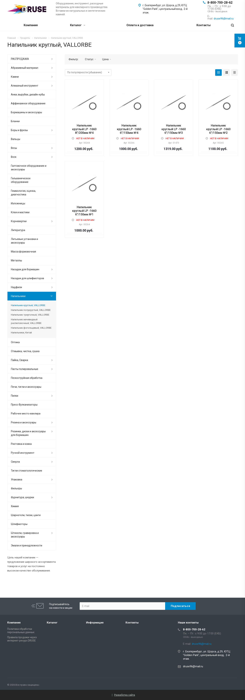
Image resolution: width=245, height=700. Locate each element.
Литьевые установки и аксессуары (24, 241)
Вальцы (15, 139)
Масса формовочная (23, 251)
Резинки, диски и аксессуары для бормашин (28, 433)
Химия (15, 506)
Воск (13, 156)
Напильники (18, 296)
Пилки (14, 395)
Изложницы (18, 203)
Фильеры (16, 488)
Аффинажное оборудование (28, 103)
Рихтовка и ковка (21, 443)
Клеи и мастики (20, 212)
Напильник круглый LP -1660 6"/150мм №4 (129, 129)
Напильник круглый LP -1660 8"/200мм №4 (84, 129)
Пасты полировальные (24, 369)
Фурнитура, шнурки (22, 497)
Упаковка (16, 479)
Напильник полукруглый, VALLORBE (31, 310)
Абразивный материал (24, 67)
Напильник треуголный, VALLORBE (30, 314)
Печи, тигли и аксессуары (26, 386)
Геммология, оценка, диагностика (23, 192)
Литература (18, 230)
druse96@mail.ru (193, 666)
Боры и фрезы (19, 130)
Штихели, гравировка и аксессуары (25, 534)
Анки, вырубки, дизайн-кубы (28, 94)
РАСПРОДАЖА (20, 58)
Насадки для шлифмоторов (27, 278)
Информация (94, 622)
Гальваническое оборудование (21, 180)
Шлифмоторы (19, 524)
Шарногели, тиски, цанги (26, 515)
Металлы (16, 260)
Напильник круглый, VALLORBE (28, 305)
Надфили (16, 287)
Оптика (15, 342)
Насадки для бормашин (25, 269)
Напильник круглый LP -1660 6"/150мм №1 (84, 210)
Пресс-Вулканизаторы (24, 404)
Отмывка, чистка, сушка (25, 351)
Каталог (77, 25)
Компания (31, 25)
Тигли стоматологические (26, 470)
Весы (14, 148)
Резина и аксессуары (23, 422)
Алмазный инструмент (24, 85)
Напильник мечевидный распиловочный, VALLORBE (26, 321)
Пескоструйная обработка (26, 377)
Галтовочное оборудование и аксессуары (28, 167)
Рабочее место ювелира (25, 413)
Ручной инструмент (22, 452)
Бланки (15, 121)
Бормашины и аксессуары (26, 112)
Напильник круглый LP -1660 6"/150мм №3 (174, 129)
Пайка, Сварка (19, 360)
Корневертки (19, 221)
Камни (15, 76)
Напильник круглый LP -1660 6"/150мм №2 (218, 129)
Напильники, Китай (21, 332)
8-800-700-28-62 (219, 2)
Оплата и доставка (140, 25)
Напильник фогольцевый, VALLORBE (31, 327)
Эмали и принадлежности (26, 545)
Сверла (15, 461)
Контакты (203, 25)
